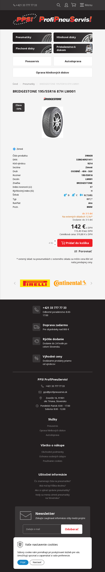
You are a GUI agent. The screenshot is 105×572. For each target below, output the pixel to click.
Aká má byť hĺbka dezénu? (52, 485)
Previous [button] (14, 283)
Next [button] (90, 283)
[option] (35, 283)
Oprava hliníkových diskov (53, 430)
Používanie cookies (52, 460)
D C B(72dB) (78, 195)
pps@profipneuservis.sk (55, 392)
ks (52, 242)
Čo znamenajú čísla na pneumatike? (52, 481)
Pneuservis (52, 425)
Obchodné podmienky (52, 451)
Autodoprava (52, 434)
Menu (85, 5)
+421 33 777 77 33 (26, 5)
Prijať (23, 562)
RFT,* (89, 199)
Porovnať (83, 251)
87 (91, 186)
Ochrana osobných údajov (52, 456)
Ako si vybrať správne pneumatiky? (52, 490)
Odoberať (71, 529)
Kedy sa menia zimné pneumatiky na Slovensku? (53, 496)
